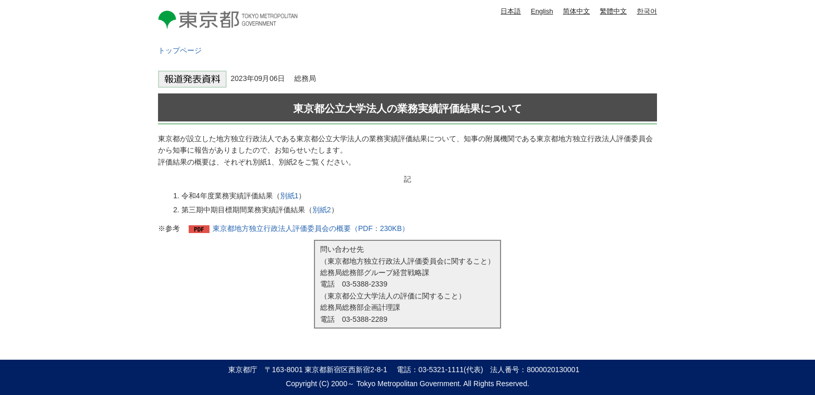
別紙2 (321, 210)
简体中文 (576, 11)
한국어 (647, 11)
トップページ (180, 50)
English (542, 11)
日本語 (511, 11)
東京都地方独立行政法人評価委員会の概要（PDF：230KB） (311, 228)
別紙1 (289, 196)
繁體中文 (613, 11)
